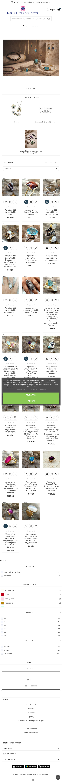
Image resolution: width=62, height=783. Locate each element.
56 (32, 625)
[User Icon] (51, 9)
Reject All (31, 395)
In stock (32, 650)
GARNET (33, 595)
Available (32, 647)
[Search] (28, 19)
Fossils (31, 709)
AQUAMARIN (33, 607)
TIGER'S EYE (33, 603)
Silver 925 (16, 122)
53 (32, 618)
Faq (31, 725)
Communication (31, 729)
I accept (31, 401)
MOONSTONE (33, 590)
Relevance (31, 168)
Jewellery (31, 713)
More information (23, 390)
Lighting (31, 717)
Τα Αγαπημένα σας (31, 732)
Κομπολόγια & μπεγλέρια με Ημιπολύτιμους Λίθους (31, 152)
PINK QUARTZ (33, 599)
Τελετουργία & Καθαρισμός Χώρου (31, 721)
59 (32, 636)
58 (32, 632)
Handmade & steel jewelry (45, 122)
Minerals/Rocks (31, 705)
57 (32, 629)
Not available (32, 654)
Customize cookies (38, 390)
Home (5, 700)
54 (32, 622)
